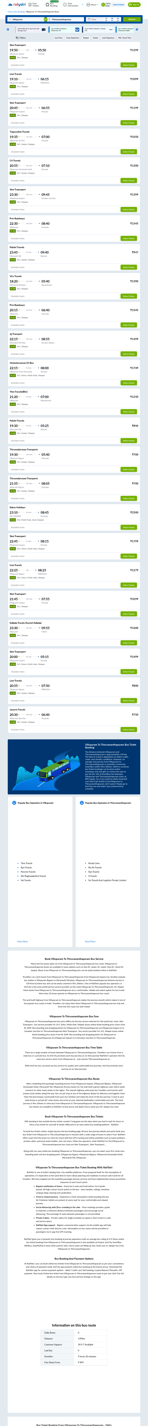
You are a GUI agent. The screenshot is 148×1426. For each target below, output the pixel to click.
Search (131, 19)
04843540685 (118, 5)
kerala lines (94, 863)
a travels (92, 876)
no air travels (95, 867)
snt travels (26, 880)
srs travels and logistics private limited (107, 880)
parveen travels (28, 871)
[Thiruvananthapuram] (65, 19)
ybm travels (26, 863)
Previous (7, 29)
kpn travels (26, 867)
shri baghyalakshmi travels (33, 876)
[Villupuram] (26, 19)
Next (136, 29)
